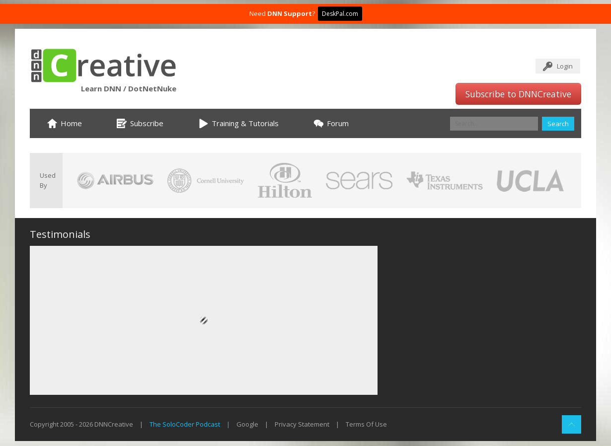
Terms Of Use (366, 424)
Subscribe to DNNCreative (518, 94)
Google (247, 424)
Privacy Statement (302, 424)
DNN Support (289, 13)
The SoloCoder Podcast (185, 424)
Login (565, 66)
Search (558, 123)
